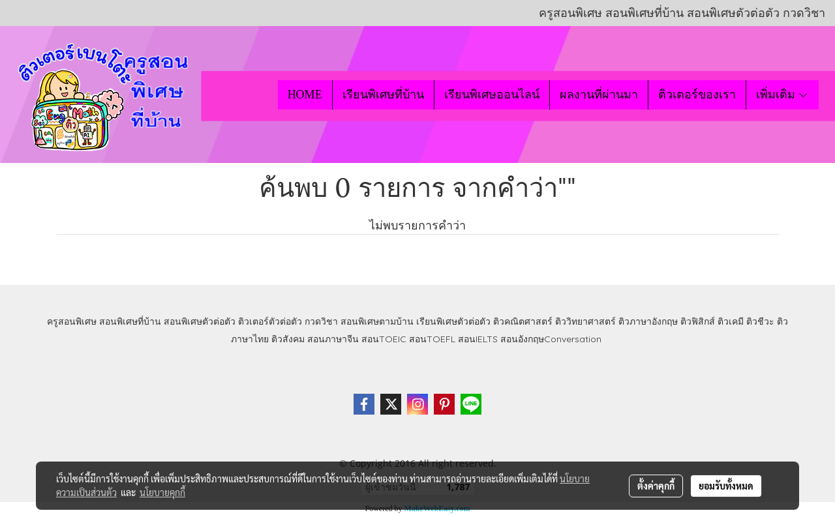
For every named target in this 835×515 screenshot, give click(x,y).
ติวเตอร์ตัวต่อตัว (270, 321)
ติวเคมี (731, 321)
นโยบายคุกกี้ (162, 492)
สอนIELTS (478, 339)
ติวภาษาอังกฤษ (648, 321)
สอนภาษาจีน (333, 339)
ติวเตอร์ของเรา (697, 94)
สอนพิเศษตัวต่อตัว (199, 321)
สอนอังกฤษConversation (550, 339)
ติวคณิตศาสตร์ (523, 321)
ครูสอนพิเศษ (72, 321)
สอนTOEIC (383, 339)
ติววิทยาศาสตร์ (585, 321)
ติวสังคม (288, 339)
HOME (305, 94)
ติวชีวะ (760, 321)
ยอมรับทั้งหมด (726, 486)
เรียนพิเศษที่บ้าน (383, 94)
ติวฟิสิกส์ (697, 321)
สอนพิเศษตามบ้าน (377, 321)
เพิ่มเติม (782, 94)
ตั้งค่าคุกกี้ (656, 486)
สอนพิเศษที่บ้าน (130, 321)
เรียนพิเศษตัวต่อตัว (454, 321)
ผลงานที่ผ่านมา (599, 94)
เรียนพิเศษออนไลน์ (491, 94)
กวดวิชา (321, 321)
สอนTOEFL (432, 339)
